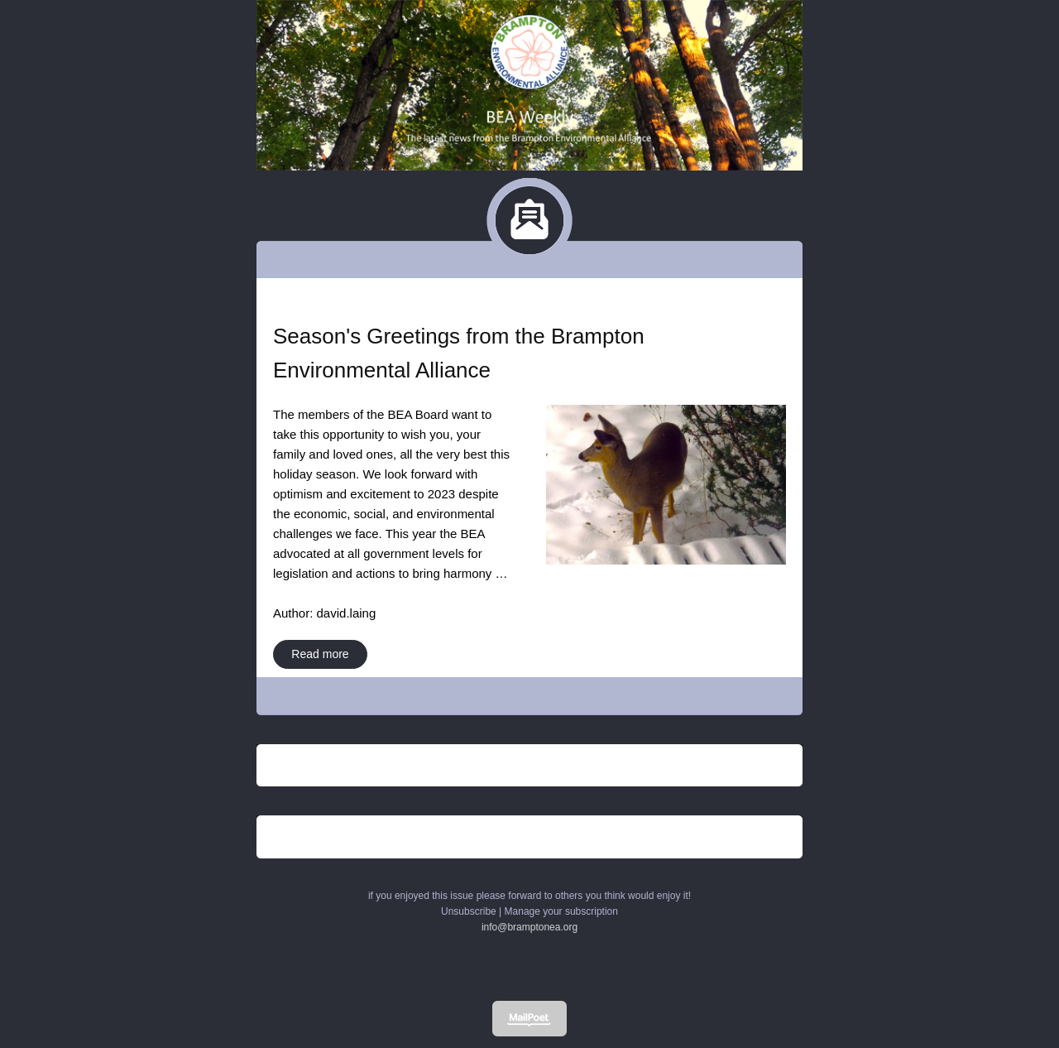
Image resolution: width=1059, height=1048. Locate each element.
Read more (319, 654)
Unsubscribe (468, 911)
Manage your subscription (561, 911)
